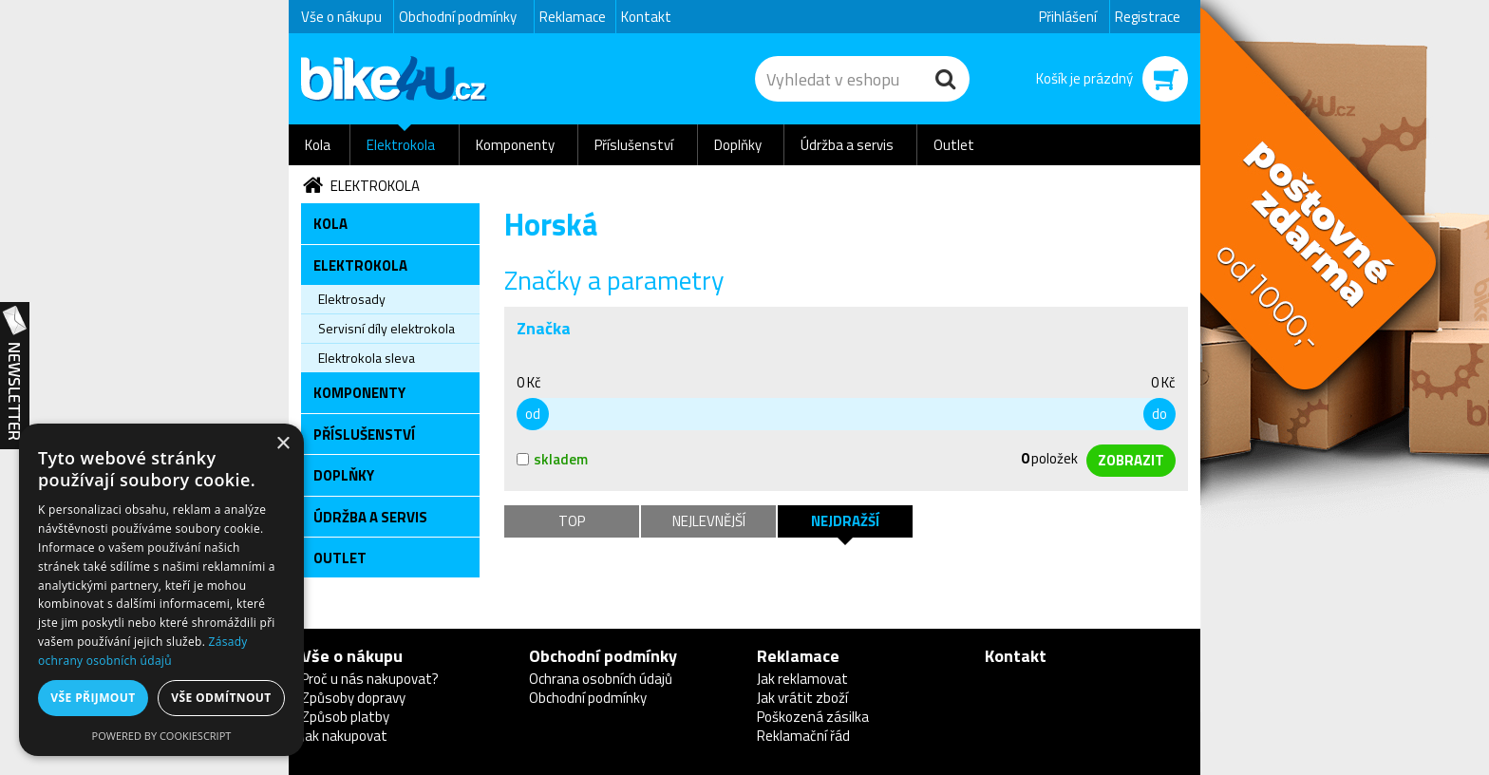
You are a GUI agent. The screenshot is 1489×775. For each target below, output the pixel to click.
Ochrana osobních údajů (600, 679)
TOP (571, 521)
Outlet (953, 145)
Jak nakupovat (344, 736)
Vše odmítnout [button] (221, 698)
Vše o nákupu (341, 17)
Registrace (1147, 17)
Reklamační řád (803, 736)
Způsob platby (345, 717)
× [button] (282, 444)
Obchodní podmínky (458, 17)
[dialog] (161, 590)
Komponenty (515, 145)
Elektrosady (352, 299)
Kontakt (646, 17)
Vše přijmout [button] (92, 698)
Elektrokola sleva (366, 358)
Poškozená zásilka (813, 717)
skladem (552, 459)
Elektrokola (401, 145)
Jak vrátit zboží (802, 698)
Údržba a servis (847, 145)
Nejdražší (845, 521)
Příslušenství (633, 145)
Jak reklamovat (802, 679)
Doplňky (738, 145)
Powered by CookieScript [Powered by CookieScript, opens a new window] (162, 735)
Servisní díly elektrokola (386, 328)
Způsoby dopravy (353, 698)
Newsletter (14, 376)
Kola (317, 145)
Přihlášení (1068, 17)
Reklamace (572, 17)
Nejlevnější (708, 521)
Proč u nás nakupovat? (370, 679)
